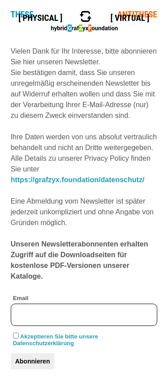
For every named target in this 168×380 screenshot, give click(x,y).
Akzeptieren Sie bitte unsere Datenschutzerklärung (55, 340)
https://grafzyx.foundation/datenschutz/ (78, 180)
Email (21, 298)
